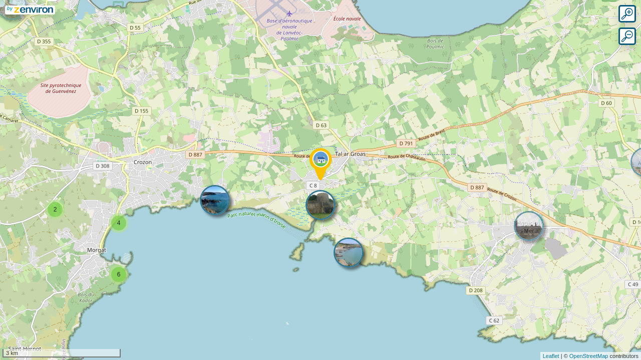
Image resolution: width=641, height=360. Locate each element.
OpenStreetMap (588, 356)
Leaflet (551, 356)
